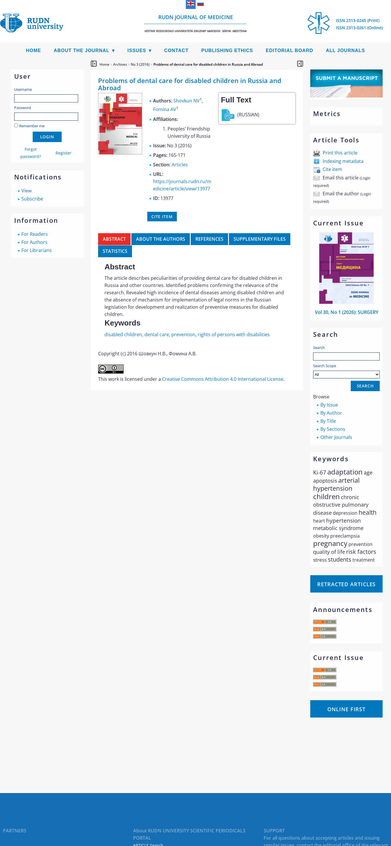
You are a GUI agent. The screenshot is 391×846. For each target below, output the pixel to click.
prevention (183, 334)
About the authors (160, 239)
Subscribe (32, 199)
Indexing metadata (343, 161)
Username (23, 89)
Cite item (332, 169)
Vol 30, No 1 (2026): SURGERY (346, 312)
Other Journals (336, 437)
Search (319, 347)
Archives (120, 64)
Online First (346, 709)
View (26, 190)
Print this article (340, 153)
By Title (328, 421)
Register (63, 153)
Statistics (115, 251)
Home (33, 50)
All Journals (345, 50)
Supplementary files (260, 239)
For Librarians (36, 250)
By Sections (332, 429)
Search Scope (346, 370)
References (209, 239)
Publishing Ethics (227, 50)
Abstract (114, 239)
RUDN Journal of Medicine (195, 23)
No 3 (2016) (140, 64)
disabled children (123, 334)
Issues (136, 50)
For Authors (34, 242)
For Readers (34, 234)
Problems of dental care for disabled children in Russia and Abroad (208, 64)
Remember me (32, 125)
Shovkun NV (186, 101)
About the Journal (81, 50)
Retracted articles (346, 584)
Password (22, 107)
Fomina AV (164, 109)
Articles (180, 164)
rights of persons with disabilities (234, 334)
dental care (156, 334)
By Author (331, 413)
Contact (176, 50)
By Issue (329, 405)
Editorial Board (289, 50)
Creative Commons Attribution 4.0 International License (222, 379)
